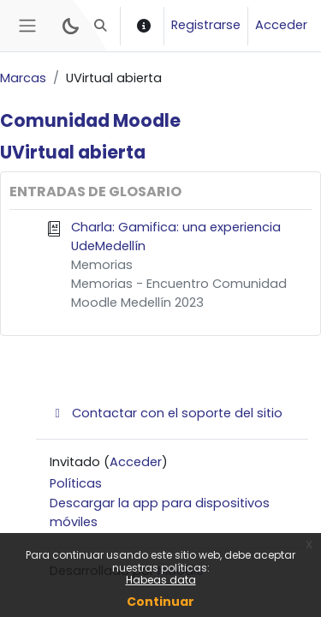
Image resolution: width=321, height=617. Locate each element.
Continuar (160, 601)
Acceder (281, 24)
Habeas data (161, 579)
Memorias (102, 264)
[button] (101, 25)
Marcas (23, 78)
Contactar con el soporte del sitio (166, 413)
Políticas (76, 483)
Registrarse (206, 24)
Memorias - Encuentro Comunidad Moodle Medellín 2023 (179, 293)
